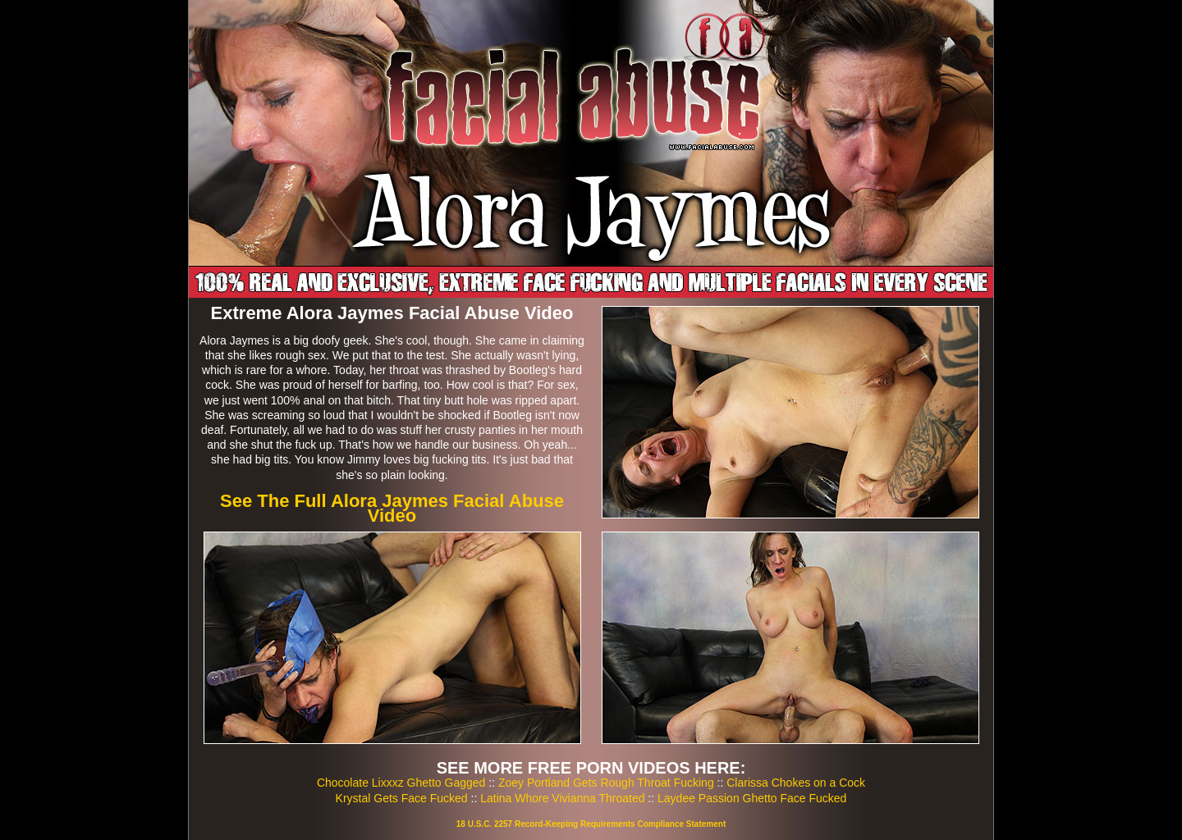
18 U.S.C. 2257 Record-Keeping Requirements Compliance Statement (591, 824)
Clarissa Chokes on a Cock (795, 782)
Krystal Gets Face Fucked (402, 798)
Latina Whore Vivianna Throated (562, 798)
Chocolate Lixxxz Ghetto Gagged (401, 782)
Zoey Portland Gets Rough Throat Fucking (606, 782)
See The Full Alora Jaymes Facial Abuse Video (392, 508)
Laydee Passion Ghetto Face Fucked (751, 798)
